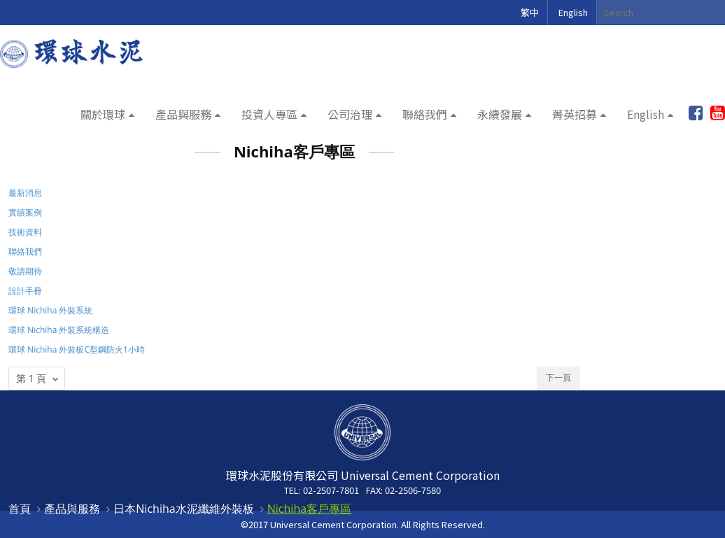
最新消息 (25, 193)
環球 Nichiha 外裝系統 (50, 310)
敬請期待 (25, 271)
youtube (717, 113)
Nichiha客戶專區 (309, 508)
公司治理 (350, 114)
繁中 (530, 12)
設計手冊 (25, 291)
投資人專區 (269, 114)
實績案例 (25, 212)
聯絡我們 (424, 114)
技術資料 (25, 232)
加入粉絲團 (696, 113)
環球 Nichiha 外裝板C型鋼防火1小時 (76, 349)
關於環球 (102, 114)
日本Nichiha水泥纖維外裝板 (183, 508)
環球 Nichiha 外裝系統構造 (58, 330)
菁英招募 (574, 114)
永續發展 (499, 114)
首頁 (19, 508)
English (573, 12)
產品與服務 (183, 114)
